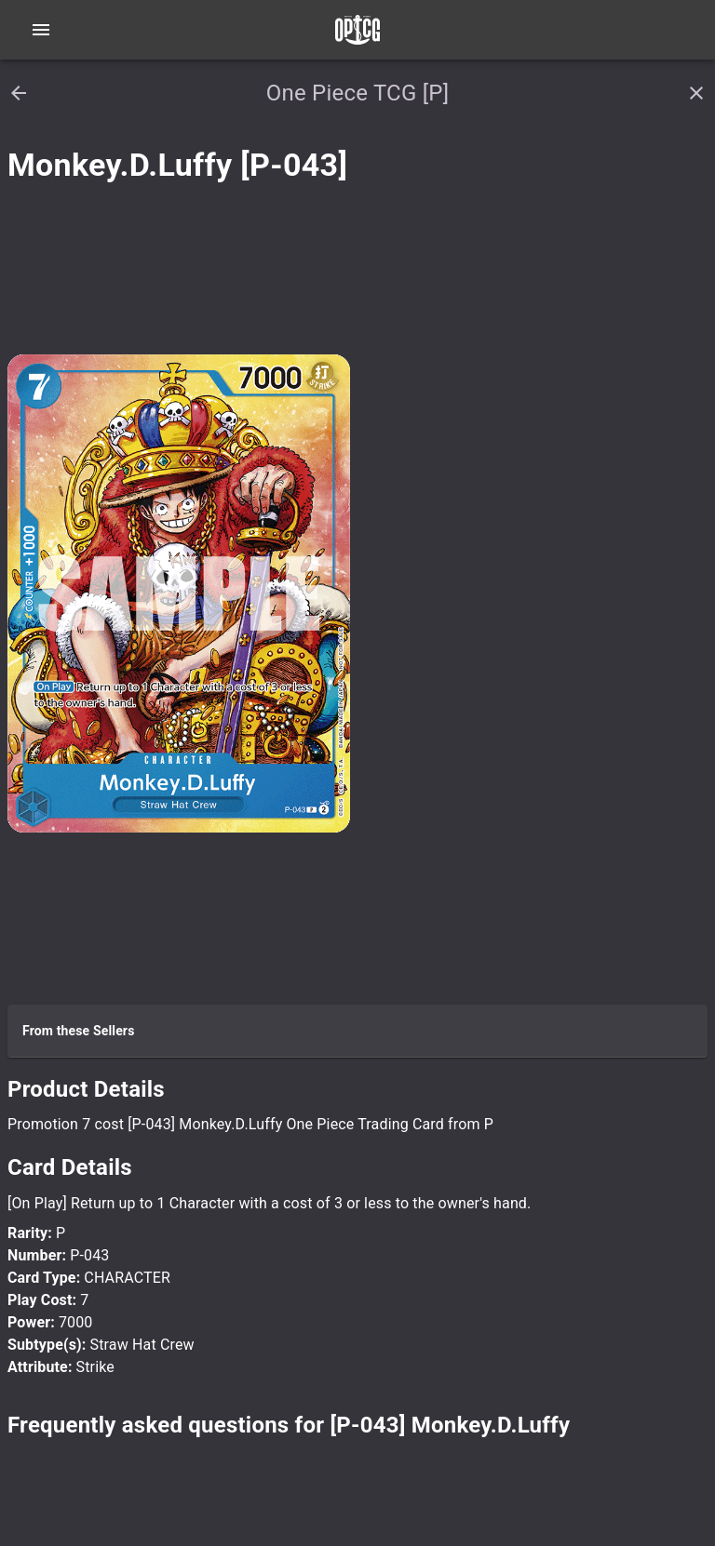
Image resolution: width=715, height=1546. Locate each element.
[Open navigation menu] (41, 29)
